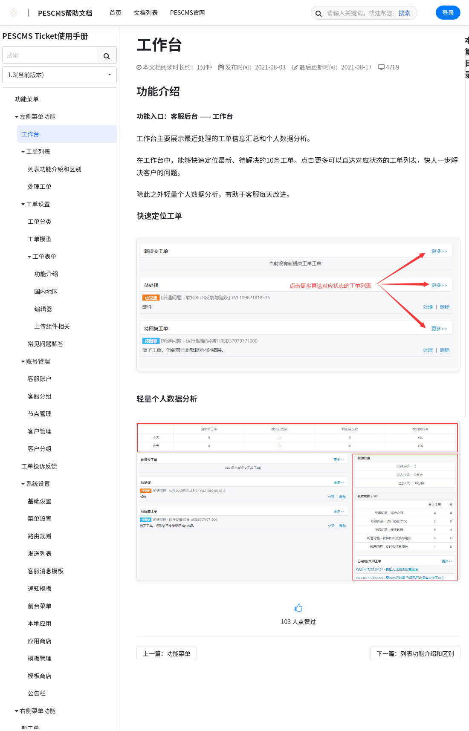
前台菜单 (40, 605)
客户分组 (40, 448)
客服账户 (40, 378)
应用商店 (40, 640)
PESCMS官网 (187, 12)
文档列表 (146, 12)
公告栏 (37, 693)
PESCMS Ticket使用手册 (45, 35)
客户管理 (40, 431)
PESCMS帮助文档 (65, 13)
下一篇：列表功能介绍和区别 (415, 653)
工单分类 (40, 221)
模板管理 (40, 658)
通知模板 (40, 588)
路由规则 (40, 536)
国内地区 (46, 291)
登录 (448, 12)
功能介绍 (46, 273)
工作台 (30, 134)
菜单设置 (40, 518)
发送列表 (40, 553)
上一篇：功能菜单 (167, 653)
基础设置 (40, 501)
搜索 (405, 13)
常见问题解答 (46, 343)
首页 (116, 12)
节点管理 (40, 413)
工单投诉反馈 (39, 466)
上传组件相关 (52, 326)
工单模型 (40, 238)
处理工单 (40, 186)
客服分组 (40, 396)
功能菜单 (27, 99)
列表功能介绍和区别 (54, 169)
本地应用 (40, 623)
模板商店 (40, 675)
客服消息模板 (46, 570)
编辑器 (43, 308)
